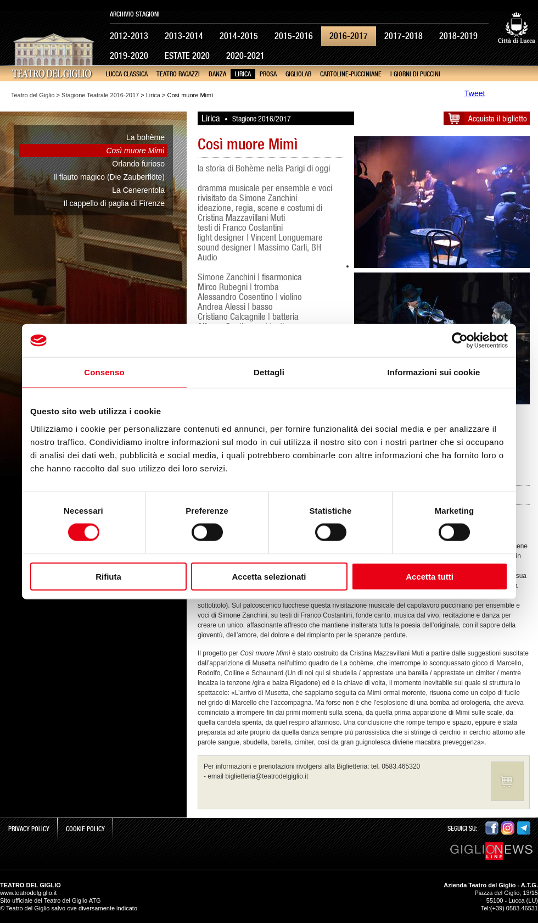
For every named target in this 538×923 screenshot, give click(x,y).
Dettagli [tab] (269, 372)
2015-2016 (293, 36)
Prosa (268, 74)
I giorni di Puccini (415, 74)
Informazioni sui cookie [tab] (434, 372)
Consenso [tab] (104, 372)
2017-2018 (403, 36)
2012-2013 (129, 36)
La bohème (145, 137)
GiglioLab (298, 74)
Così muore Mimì (135, 150)
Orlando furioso (138, 163)
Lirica (243, 74)
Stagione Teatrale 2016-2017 (100, 95)
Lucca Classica (127, 74)
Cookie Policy (85, 829)
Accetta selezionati (269, 576)
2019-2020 (129, 56)
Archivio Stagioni (135, 14)
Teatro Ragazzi (178, 74)
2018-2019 (458, 36)
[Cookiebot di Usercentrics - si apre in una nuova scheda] (460, 340)
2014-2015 (239, 36)
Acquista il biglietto (497, 118)
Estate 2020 (187, 56)
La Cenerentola (138, 190)
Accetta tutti (429, 576)
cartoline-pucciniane (351, 74)
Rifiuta (108, 576)
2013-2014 (184, 36)
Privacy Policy (28, 829)
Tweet (474, 93)
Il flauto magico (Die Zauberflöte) (109, 177)
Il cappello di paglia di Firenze (114, 203)
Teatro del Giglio (33, 95)
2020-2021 (245, 56)
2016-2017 (348, 36)
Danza (217, 74)
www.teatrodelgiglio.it (28, 892)
